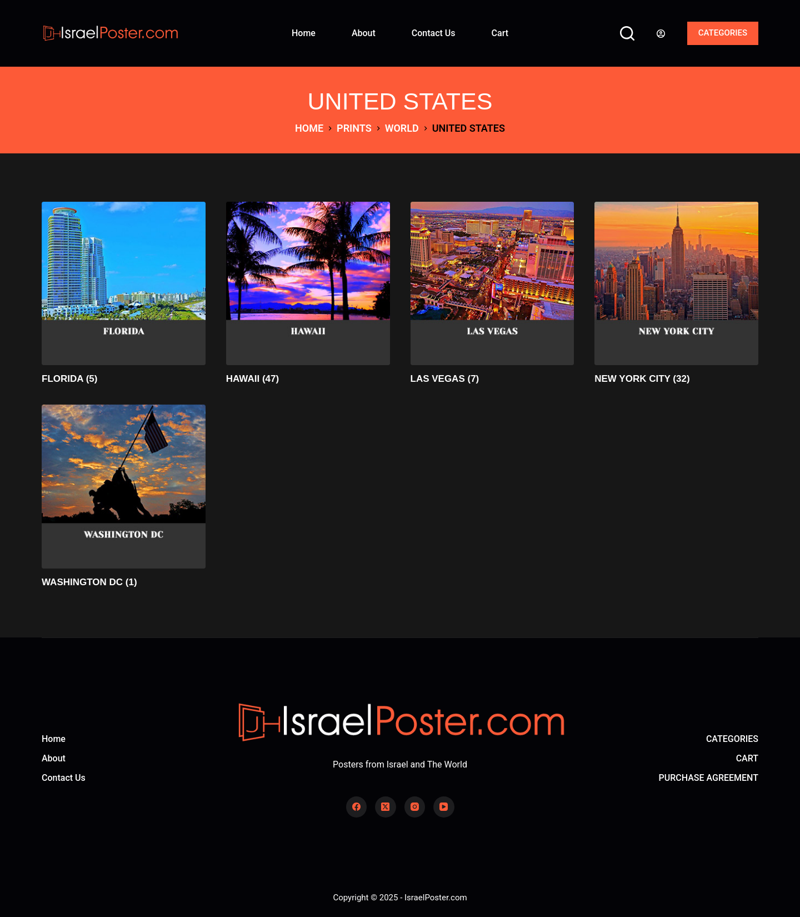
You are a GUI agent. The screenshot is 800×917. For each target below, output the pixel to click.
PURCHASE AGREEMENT (708, 778)
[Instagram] (415, 807)
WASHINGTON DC (89, 582)
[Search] (627, 33)
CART (747, 758)
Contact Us (434, 33)
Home (304, 33)
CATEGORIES (722, 33)
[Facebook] (356, 807)
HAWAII (252, 378)
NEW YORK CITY (641, 378)
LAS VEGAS (445, 378)
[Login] (661, 33)
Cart (500, 33)
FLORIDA (69, 378)
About (364, 33)
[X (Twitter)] (385, 807)
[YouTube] (443, 807)
